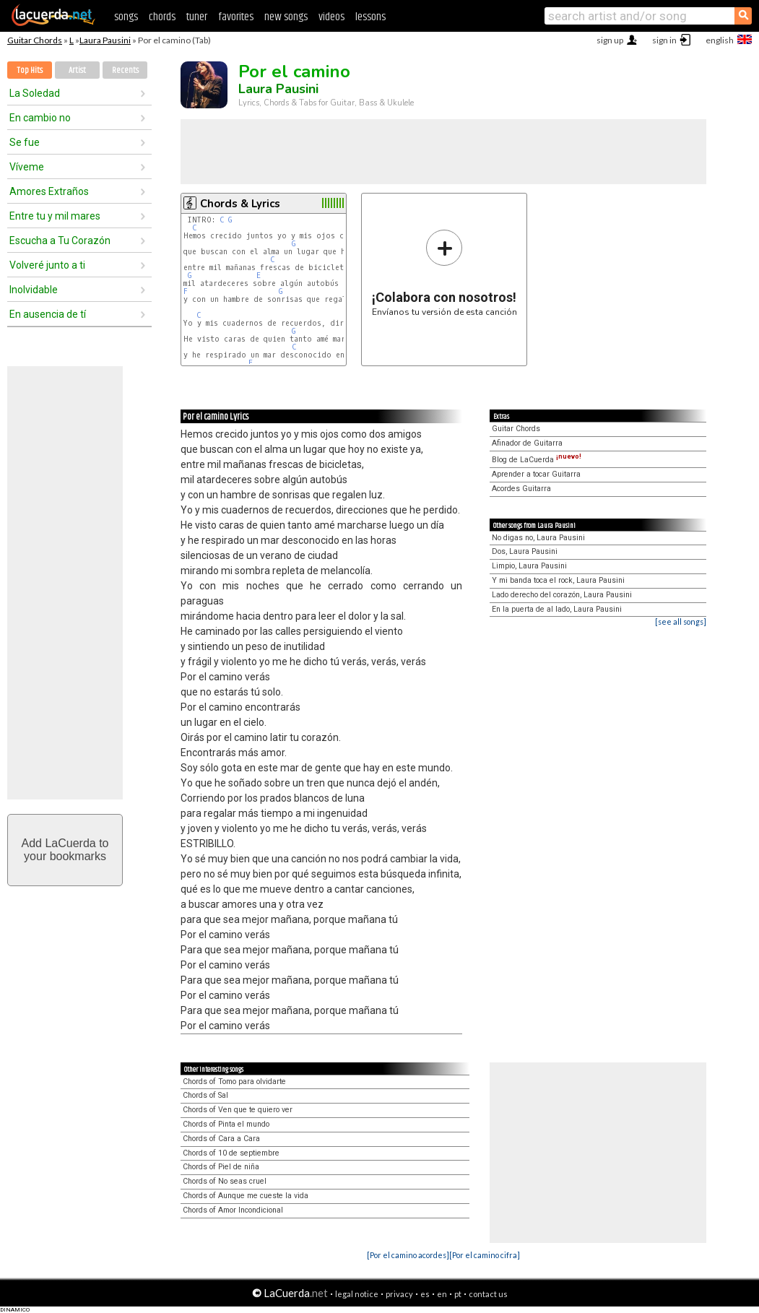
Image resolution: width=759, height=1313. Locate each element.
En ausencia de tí (47, 314)
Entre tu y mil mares (54, 216)
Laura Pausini (105, 40)
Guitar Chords (34, 40)
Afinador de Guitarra (527, 443)
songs (126, 17)
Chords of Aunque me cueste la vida (245, 1195)
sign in (664, 40)
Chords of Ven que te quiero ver (237, 1109)
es (425, 1294)
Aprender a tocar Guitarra (536, 474)
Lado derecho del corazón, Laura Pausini (562, 594)
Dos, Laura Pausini (525, 551)
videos (331, 17)
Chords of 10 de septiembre (231, 1153)
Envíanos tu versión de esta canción (444, 273)
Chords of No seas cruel (224, 1181)
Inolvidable (33, 289)
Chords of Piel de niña (221, 1166)
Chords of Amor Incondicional (233, 1210)
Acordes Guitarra (521, 488)
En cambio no (40, 118)
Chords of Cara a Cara (221, 1138)
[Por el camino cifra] (484, 1255)
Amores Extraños (49, 191)
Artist (77, 70)
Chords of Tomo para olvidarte (234, 1081)
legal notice (356, 1294)
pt (457, 1294)
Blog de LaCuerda (536, 459)
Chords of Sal (205, 1095)
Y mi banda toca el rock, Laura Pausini (558, 580)
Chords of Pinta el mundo (226, 1124)
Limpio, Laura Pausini (529, 566)
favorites (235, 17)
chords (162, 17)
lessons (370, 17)
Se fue (24, 142)
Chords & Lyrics (240, 203)
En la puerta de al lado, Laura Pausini (557, 609)
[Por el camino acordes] (408, 1255)
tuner (196, 17)
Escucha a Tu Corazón (59, 240)
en (442, 1294)
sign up (610, 40)
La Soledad (34, 93)
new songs (286, 17)
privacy (399, 1294)
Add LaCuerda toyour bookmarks (65, 849)
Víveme (26, 167)
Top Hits (30, 70)
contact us (488, 1294)
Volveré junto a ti (47, 265)
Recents (125, 70)
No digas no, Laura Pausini (538, 537)
